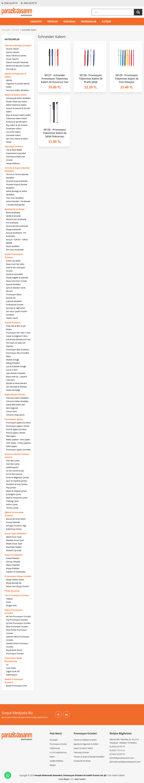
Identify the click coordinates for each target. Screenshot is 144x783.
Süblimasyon (11, 674)
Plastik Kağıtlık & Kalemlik (17, 277)
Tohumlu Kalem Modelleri (17, 398)
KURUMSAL (69, 21)
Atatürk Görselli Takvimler (17, 62)
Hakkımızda (55, 748)
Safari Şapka (11, 446)
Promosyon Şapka (14, 419)
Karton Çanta (11, 504)
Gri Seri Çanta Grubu (15, 470)
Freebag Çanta (12, 501)
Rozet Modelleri (13, 246)
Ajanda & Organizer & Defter (15, 75)
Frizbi (8, 602)
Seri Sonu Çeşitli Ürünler (16, 311)
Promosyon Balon (14, 294)
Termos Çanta (12, 507)
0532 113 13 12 (118, 750)
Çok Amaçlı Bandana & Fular (18, 339)
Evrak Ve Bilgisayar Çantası (17, 477)
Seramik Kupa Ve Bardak (16, 181)
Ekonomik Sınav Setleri (16, 519)
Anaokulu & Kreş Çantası (16, 484)
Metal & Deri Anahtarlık (16, 219)
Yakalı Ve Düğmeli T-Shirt (17, 336)
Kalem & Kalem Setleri (16, 94)
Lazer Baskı (11, 668)
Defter (9, 87)
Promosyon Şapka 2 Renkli (17, 426)
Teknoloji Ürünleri (14, 146)
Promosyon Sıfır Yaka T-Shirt (18, 332)
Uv (7, 664)
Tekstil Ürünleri (12, 322)
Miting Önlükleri (13, 363)
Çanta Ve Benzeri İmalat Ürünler (17, 456)
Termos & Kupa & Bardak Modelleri (17, 169)
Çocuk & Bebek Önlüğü (16, 366)
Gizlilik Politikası (56, 761)
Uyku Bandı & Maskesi (15, 373)
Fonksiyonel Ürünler (14, 304)
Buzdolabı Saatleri (14, 547)
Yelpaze (9, 598)
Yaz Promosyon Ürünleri (17, 595)
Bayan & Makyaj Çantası (16, 491)
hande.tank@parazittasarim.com (126, 761)
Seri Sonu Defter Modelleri (17, 90)
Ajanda (9, 80)
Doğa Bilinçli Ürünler (15, 394)
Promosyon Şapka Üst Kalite (18, 449)
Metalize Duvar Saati (15, 540)
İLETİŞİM (106, 21)
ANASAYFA (36, 21)
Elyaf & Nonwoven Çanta (16, 497)
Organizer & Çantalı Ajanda (17, 83)
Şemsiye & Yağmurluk (15, 308)
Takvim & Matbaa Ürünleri (18, 45)
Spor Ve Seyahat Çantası (16, 480)
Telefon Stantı (12, 318)
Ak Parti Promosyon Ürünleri (18, 616)
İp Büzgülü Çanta (13, 494)
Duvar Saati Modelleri (15, 533)
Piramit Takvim (12, 48)
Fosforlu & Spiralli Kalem (16, 121)
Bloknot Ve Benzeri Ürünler (18, 65)
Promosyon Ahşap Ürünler (18, 576)
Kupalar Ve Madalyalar (16, 571)
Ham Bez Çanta (12, 460)
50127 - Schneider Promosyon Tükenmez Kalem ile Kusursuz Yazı (54, 78)
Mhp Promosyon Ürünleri (17, 626)
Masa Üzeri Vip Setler (15, 264)
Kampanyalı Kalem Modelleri (18, 98)
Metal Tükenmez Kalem (16, 105)
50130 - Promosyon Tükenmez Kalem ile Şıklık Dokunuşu (55, 133)
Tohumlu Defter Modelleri (17, 401)
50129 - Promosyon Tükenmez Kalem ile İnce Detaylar (127, 78)
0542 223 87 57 (10, 3)
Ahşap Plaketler (13, 568)
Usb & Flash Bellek (14, 150)
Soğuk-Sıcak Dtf (12, 671)
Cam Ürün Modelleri (15, 198)
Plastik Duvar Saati (14, 543)
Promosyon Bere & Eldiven (17, 349)
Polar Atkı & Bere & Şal (16, 326)
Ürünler (15, 30)
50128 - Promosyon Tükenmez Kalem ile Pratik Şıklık (91, 78)
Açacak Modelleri (13, 284)
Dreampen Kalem (13, 128)
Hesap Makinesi (13, 163)
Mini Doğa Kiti (12, 408)
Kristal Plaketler (13, 558)
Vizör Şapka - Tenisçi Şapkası (18, 443)
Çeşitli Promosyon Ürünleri (14, 256)
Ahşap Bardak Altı (13, 583)
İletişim (53, 765)
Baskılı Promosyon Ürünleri (14, 681)
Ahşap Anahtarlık (13, 229)
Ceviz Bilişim (63, 779)
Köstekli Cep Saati (13, 550)
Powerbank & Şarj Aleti (16, 153)
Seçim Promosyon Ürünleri (13, 611)
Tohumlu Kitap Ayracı (15, 414)
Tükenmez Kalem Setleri (16, 118)
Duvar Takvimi (12, 59)
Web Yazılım (80, 779)
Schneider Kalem (13, 135)
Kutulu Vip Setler (13, 260)
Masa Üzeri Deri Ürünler (16, 281)
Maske (9, 329)
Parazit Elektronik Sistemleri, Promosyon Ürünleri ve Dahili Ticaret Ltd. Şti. (71, 775)
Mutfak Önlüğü (12, 359)
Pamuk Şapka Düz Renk (16, 429)
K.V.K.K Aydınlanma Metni (58, 754)
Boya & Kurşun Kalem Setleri (18, 115)
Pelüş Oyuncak (12, 590)
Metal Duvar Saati (13, 537)
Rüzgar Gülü (11, 605)
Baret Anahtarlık (13, 212)
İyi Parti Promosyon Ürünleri (18, 623)
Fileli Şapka (11, 436)
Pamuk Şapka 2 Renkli (15, 432)
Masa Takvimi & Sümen (16, 55)
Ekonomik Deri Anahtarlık (17, 226)
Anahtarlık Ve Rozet (15, 209)
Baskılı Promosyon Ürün (16, 685)
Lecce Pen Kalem (13, 132)
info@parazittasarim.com (123, 758)
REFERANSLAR (88, 21)
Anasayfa (6, 30)
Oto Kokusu (11, 69)
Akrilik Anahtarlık (13, 216)
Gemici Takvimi (12, 52)
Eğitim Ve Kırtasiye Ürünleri (14, 514)
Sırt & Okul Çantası (14, 474)
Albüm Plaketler (13, 565)
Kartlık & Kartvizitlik (14, 274)
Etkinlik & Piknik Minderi (16, 383)
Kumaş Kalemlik (13, 522)
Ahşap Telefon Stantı (15, 579)
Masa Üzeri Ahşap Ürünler (17, 586)
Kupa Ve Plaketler (13, 554)
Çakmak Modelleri (14, 301)
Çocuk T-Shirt (12, 369)
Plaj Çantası (11, 487)
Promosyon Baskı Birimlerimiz (13, 660)
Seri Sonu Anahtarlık (15, 249)
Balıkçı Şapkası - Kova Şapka (18, 439)
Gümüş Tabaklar (13, 561)
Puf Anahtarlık (12, 222)
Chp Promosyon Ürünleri (17, 619)
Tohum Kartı (11, 411)
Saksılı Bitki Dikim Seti (15, 404)
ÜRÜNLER (52, 21)
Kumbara (10, 314)
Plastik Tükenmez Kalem (16, 101)
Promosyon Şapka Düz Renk (18, 422)
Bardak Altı (10, 298)
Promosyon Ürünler (58, 744)
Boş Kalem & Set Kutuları (17, 125)
